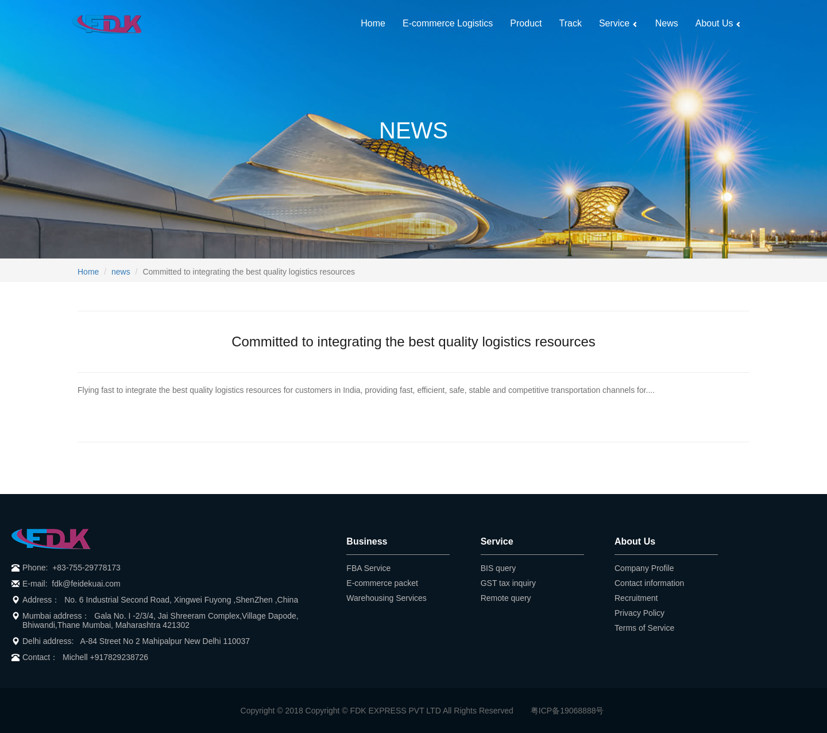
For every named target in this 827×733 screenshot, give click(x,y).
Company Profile (644, 568)
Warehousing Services (386, 598)
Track (570, 23)
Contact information (649, 583)
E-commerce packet (382, 583)
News (666, 23)
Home (373, 23)
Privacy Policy (639, 613)
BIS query (498, 568)
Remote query (506, 598)
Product (526, 23)
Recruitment (636, 598)
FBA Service (368, 568)
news (120, 271)
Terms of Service (644, 627)
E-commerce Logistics (448, 23)
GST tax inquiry (508, 583)
